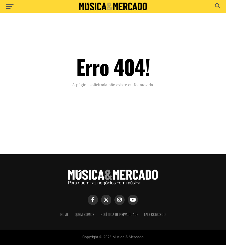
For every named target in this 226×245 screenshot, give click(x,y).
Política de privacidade (119, 214)
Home (64, 214)
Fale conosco (154, 214)
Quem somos (84, 214)
